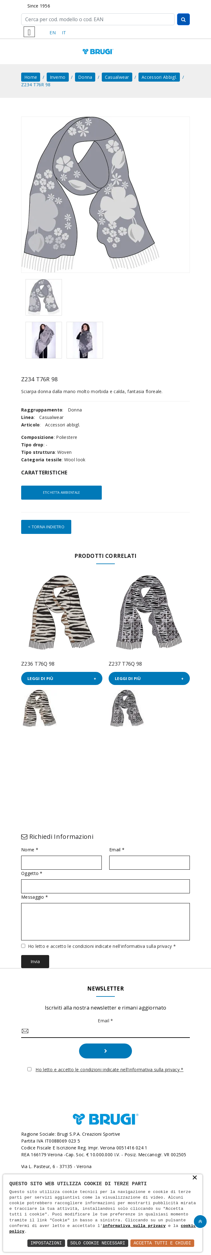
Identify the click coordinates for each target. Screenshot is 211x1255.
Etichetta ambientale (61, 492)
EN (52, 33)
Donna (85, 77)
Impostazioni (46, 1243)
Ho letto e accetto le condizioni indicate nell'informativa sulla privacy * (102, 946)
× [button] (195, 1178)
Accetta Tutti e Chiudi (162, 1243)
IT (64, 33)
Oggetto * (32, 873)
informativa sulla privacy (134, 1226)
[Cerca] (98, 19)
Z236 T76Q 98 (38, 663)
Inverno (58, 77)
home (30, 77)
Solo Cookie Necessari (97, 1243)
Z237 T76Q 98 (125, 663)
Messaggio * (34, 897)
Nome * (29, 850)
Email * (116, 850)
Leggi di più (40, 678)
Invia (35, 961)
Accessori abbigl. (159, 77)
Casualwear (117, 77)
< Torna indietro (46, 527)
